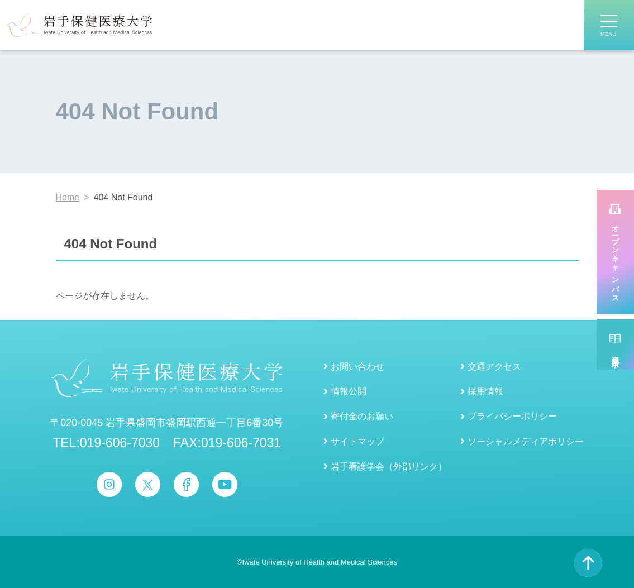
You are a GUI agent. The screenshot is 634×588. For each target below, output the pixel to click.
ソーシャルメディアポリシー (526, 441)
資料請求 (615, 353)
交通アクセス (494, 366)
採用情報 (485, 391)
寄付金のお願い (362, 416)
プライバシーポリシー (512, 416)
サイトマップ (357, 441)
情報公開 (348, 391)
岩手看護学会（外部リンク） (389, 466)
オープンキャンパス (615, 260)
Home (68, 197)
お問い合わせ (357, 366)
